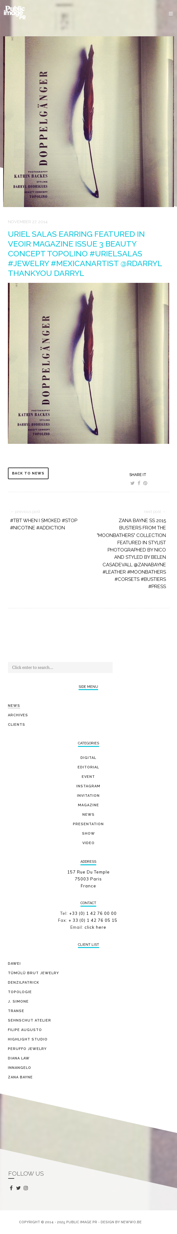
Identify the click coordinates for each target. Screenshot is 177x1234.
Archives (18, 715)
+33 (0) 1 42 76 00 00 (93, 913)
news (88, 815)
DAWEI (14, 964)
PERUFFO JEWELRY (27, 1049)
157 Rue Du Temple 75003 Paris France (88, 878)
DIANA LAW (19, 1058)
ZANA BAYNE (20, 1077)
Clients (16, 725)
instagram (27, 1188)
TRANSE (16, 1011)
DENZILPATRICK (23, 983)
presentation (88, 824)
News (14, 706)
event (88, 777)
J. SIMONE (18, 1001)
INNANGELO (19, 1068)
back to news (28, 473)
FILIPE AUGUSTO (25, 1030)
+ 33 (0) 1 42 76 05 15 (93, 920)
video (88, 843)
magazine (88, 805)
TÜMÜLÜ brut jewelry (33, 973)
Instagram (88, 786)
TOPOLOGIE (20, 992)
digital (88, 758)
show (88, 834)
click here (95, 927)
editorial (88, 767)
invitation (88, 796)
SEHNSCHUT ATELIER (29, 1020)
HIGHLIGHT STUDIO (28, 1039)
